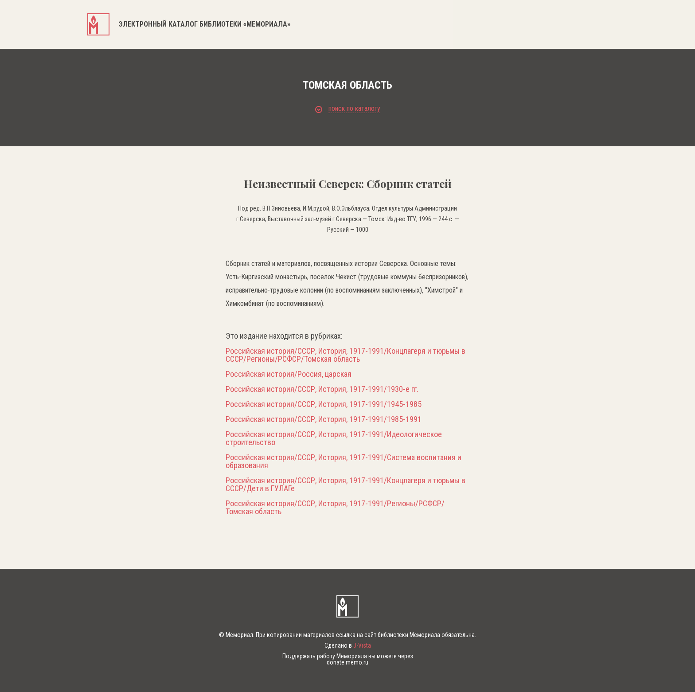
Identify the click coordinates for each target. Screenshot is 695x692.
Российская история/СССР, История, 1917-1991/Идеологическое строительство (334, 438)
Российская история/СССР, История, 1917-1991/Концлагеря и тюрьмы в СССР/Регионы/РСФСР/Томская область (345, 355)
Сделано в (347, 645)
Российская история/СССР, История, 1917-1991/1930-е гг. (322, 389)
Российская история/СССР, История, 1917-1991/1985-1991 (324, 419)
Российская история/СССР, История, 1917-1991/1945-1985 (324, 404)
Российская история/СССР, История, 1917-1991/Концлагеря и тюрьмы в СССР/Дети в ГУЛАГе (345, 485)
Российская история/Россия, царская (288, 374)
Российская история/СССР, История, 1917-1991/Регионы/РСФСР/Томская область (335, 508)
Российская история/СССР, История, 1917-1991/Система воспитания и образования (343, 461)
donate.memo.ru (347, 662)
